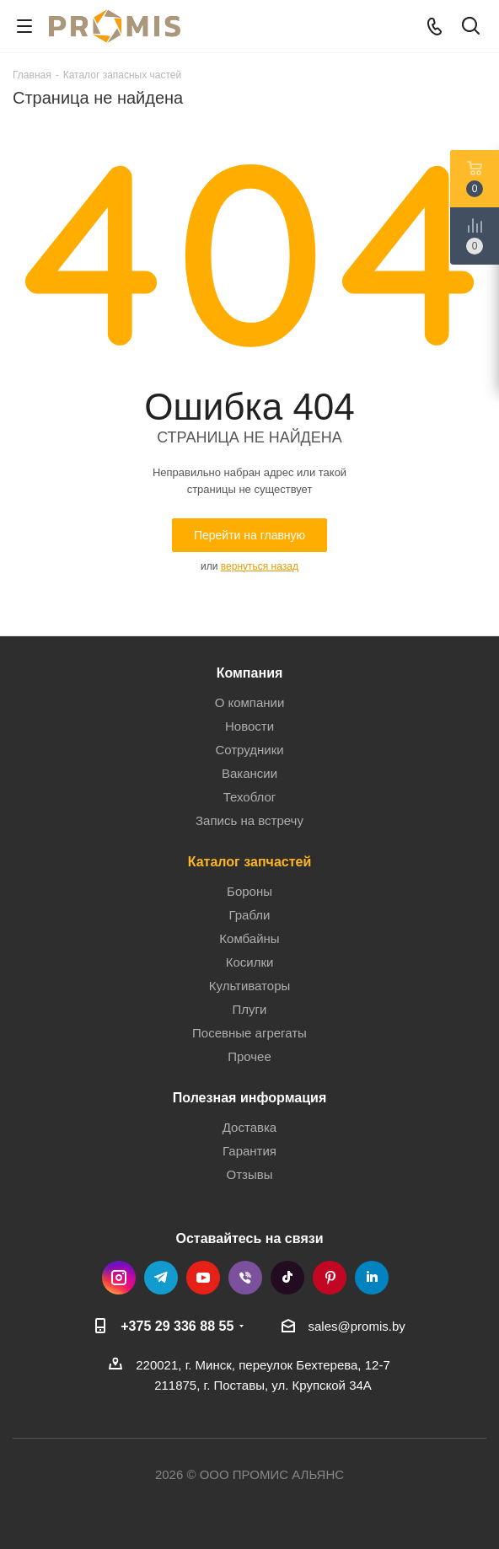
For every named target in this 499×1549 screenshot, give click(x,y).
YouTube (203, 1277)
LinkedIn (372, 1277)
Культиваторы (250, 985)
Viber (245, 1277)
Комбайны (249, 938)
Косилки (250, 962)
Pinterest (329, 1277)
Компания (250, 672)
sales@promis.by (357, 1326)
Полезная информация (250, 1097)
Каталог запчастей (250, 861)
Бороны (249, 891)
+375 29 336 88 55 (177, 1325)
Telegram (161, 1277)
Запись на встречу (249, 820)
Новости (249, 726)
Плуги (250, 1009)
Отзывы (250, 1174)
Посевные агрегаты (249, 1033)
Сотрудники (249, 749)
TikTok (287, 1277)
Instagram (119, 1277)
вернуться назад (259, 566)
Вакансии (249, 773)
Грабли (249, 915)
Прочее (249, 1056)
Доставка (249, 1127)
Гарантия (249, 1151)
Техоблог (249, 797)
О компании (250, 702)
